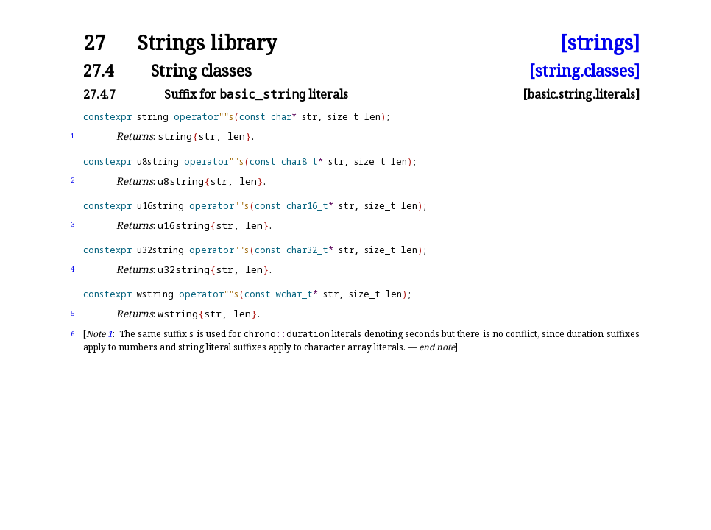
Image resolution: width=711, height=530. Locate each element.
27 (94, 43)
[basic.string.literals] (581, 94)
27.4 (98, 70)
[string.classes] (584, 70)
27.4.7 (99, 94)
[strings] (600, 43)
